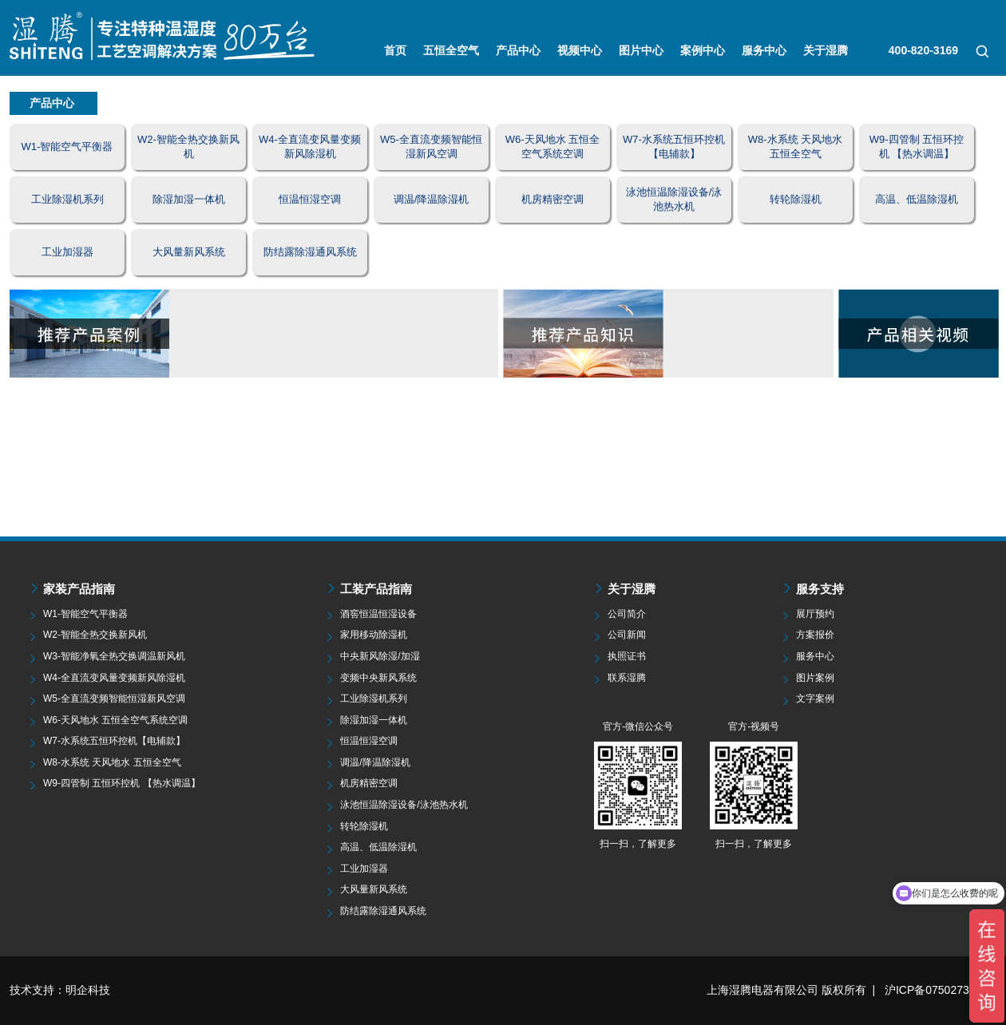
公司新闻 (627, 634)
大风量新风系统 (373, 889)
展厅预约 (815, 613)
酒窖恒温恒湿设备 (378, 613)
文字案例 (815, 698)
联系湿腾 (627, 677)
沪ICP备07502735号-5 (940, 989)
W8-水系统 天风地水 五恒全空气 (112, 762)
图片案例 (815, 677)
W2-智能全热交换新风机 (95, 634)
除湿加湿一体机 (373, 720)
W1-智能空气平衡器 (85, 613)
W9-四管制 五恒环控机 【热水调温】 (121, 783)
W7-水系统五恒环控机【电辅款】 (114, 740)
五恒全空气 (451, 50)
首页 (395, 50)
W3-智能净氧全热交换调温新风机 (114, 656)
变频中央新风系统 (378, 677)
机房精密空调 (369, 783)
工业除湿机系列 (373, 698)
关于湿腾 (825, 50)
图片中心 (641, 50)
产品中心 (518, 50)
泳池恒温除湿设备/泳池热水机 (403, 804)
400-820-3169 (923, 50)
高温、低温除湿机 (378, 847)
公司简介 (627, 613)
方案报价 (815, 634)
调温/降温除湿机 (375, 762)
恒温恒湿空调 (369, 740)
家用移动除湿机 (373, 634)
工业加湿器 (364, 868)
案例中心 (702, 50)
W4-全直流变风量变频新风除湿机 (114, 677)
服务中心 (764, 50)
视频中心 (579, 50)
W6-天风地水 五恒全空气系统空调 (115, 720)
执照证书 (627, 656)
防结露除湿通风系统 (383, 910)
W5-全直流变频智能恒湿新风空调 (114, 698)
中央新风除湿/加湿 (379, 656)
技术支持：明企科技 (60, 989)
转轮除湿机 (364, 826)
